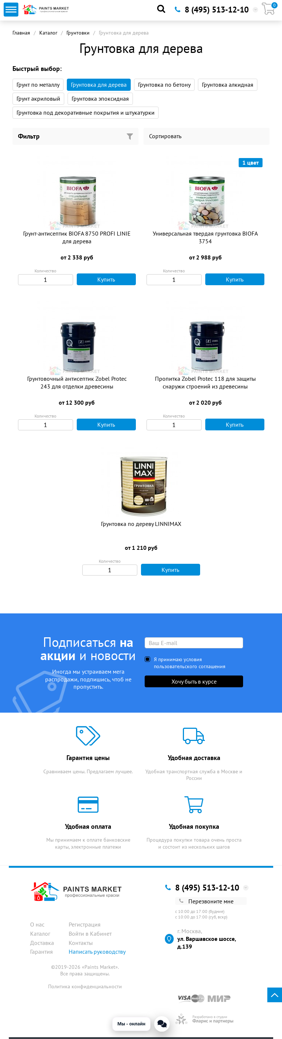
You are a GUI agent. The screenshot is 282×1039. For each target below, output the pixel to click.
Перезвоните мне (206, 901)
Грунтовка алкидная (227, 84)
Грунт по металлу (38, 84)
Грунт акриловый (38, 98)
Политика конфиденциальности (85, 986)
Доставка (42, 942)
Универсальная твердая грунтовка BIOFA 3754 (205, 237)
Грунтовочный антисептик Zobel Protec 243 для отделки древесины (77, 382)
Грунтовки (78, 32)
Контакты (81, 942)
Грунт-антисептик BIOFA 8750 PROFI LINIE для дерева (77, 237)
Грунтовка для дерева (99, 84)
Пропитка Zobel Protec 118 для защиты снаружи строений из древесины (205, 382)
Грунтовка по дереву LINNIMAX (141, 523)
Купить (98, 279)
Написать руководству (97, 951)
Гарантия (41, 951)
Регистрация (85, 924)
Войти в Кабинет (90, 933)
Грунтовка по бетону (164, 84)
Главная (21, 32)
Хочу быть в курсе (194, 681)
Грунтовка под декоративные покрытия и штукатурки (86, 112)
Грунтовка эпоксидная (100, 98)
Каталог (48, 32)
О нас (37, 924)
